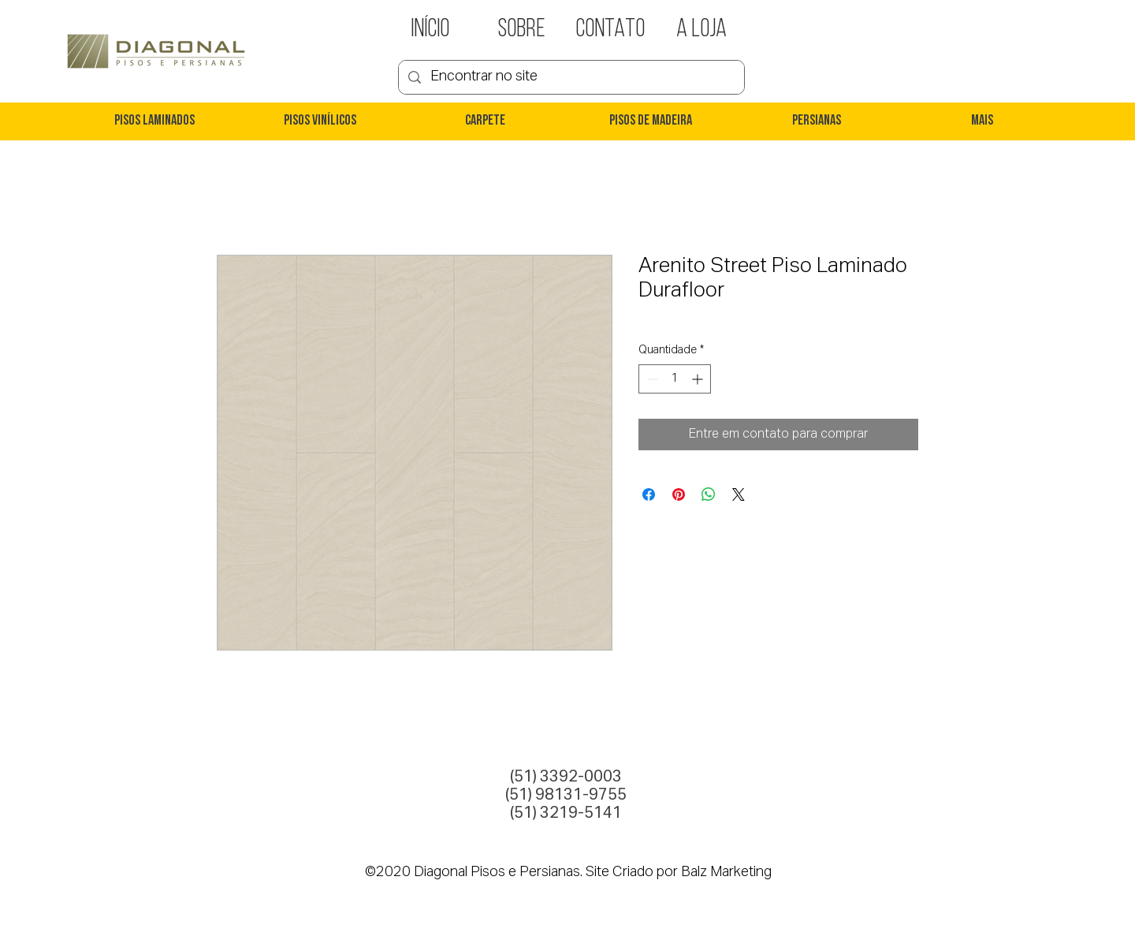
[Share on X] (738, 494)
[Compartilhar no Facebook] (648, 494)
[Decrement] (651, 379)
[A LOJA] (701, 30)
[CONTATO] (610, 30)
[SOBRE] (522, 30)
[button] (153, 121)
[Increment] (699, 379)
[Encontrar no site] (570, 77)
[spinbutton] (675, 379)
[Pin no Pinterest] (678, 494)
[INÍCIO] (430, 30)
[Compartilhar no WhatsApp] (708, 494)
